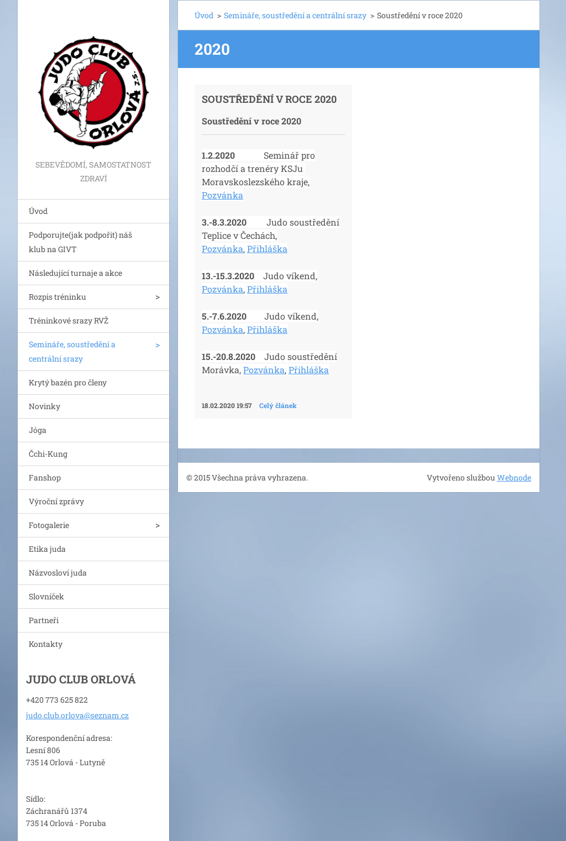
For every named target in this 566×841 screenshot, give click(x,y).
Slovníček (46, 596)
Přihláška (267, 248)
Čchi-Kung (48, 453)
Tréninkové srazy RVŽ (68, 320)
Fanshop (45, 477)
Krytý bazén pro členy (68, 382)
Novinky (44, 406)
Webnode (514, 477)
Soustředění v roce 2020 (269, 99)
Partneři (44, 620)
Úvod (38, 211)
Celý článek (278, 405)
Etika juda (47, 549)
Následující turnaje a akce (75, 273)
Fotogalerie (49, 525)
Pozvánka (222, 195)
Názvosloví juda (58, 572)
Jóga (37, 430)
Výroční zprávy (56, 501)
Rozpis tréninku (57, 296)
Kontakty (45, 644)
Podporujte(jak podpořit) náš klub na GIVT (80, 241)
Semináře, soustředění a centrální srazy (72, 351)
